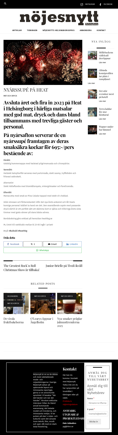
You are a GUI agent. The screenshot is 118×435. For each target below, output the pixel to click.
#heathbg (22, 231)
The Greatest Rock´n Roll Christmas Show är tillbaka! (21, 268)
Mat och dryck (10, 96)
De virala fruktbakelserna (14, 320)
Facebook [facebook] (105, 4)
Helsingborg (12, 296)
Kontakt (101, 30)
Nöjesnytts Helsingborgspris (59, 30)
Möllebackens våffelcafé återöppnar (106, 55)
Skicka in (94, 421)
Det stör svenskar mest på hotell (106, 94)
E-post (91, 409)
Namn (90, 398)
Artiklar (17, 30)
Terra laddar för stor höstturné (105, 111)
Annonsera (86, 30)
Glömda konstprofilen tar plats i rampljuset (106, 74)
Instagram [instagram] (87, 4)
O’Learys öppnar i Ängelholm (41, 320)
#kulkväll (13, 231)
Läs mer (102, 62)
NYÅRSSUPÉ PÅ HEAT (26, 90)
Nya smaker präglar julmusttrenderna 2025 (69, 322)
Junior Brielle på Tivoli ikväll (64, 266)
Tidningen (32, 30)
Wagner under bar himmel (106, 128)
